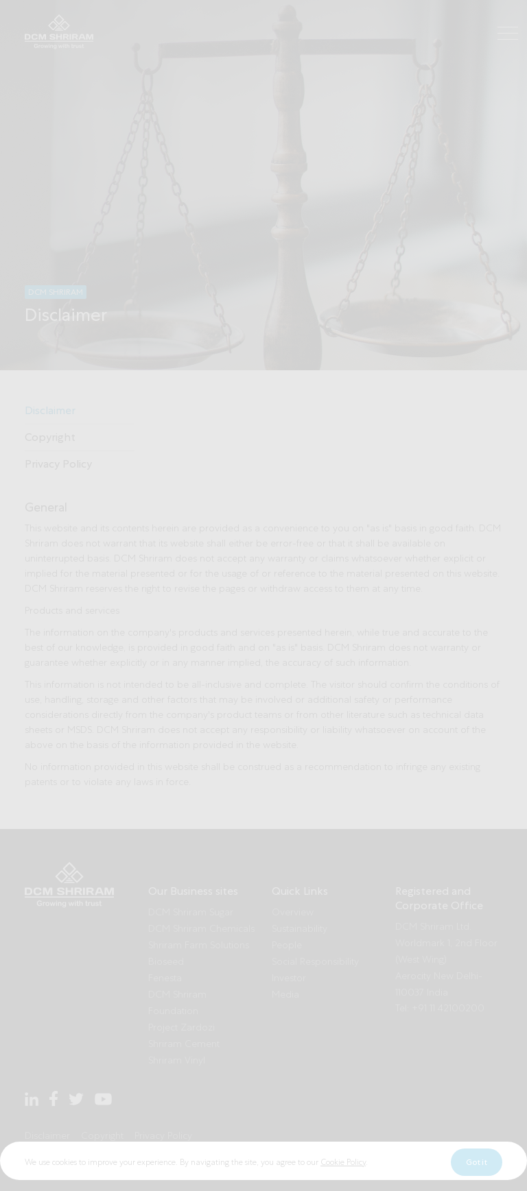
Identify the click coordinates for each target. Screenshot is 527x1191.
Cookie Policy (343, 1182)
